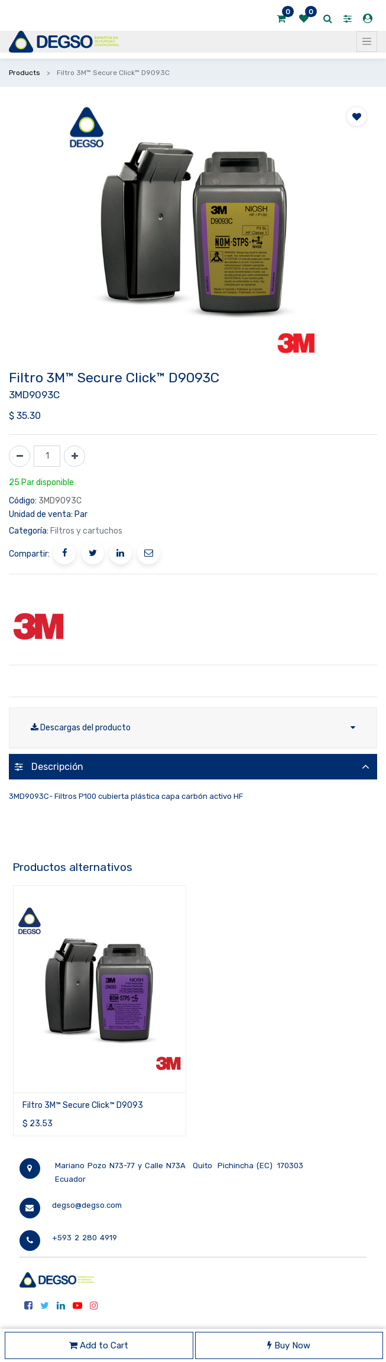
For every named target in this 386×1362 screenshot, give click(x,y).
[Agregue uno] (74, 456)
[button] (356, 116)
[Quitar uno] (19, 456)
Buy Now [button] (288, 1345)
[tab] (193, 766)
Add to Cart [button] (98, 1345)
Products (24, 73)
